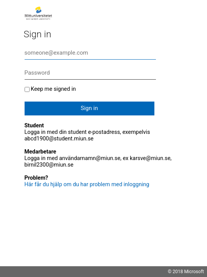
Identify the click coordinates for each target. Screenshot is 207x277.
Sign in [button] (89, 108)
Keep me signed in (53, 89)
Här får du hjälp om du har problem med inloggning (87, 184)
